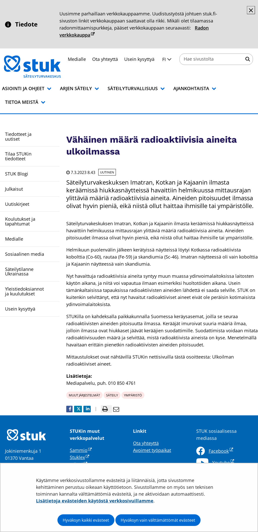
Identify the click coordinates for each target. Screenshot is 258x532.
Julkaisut (14, 189)
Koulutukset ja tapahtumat (20, 221)
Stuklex (79, 457)
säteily (112, 395)
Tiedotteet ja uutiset (18, 136)
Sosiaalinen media (24, 254)
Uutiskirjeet (17, 204)
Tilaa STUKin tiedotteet (18, 156)
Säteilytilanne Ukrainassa (19, 271)
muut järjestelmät (84, 395)
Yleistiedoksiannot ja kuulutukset (24, 291)
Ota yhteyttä (105, 59)
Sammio (81, 450)
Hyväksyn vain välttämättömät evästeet (158, 520)
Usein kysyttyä (139, 59)
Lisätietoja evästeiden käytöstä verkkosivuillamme (94, 501)
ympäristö (133, 395)
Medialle (14, 239)
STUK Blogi (16, 174)
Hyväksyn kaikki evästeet (86, 520)
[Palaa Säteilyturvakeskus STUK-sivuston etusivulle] (45, 66)
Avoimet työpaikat (152, 450)
